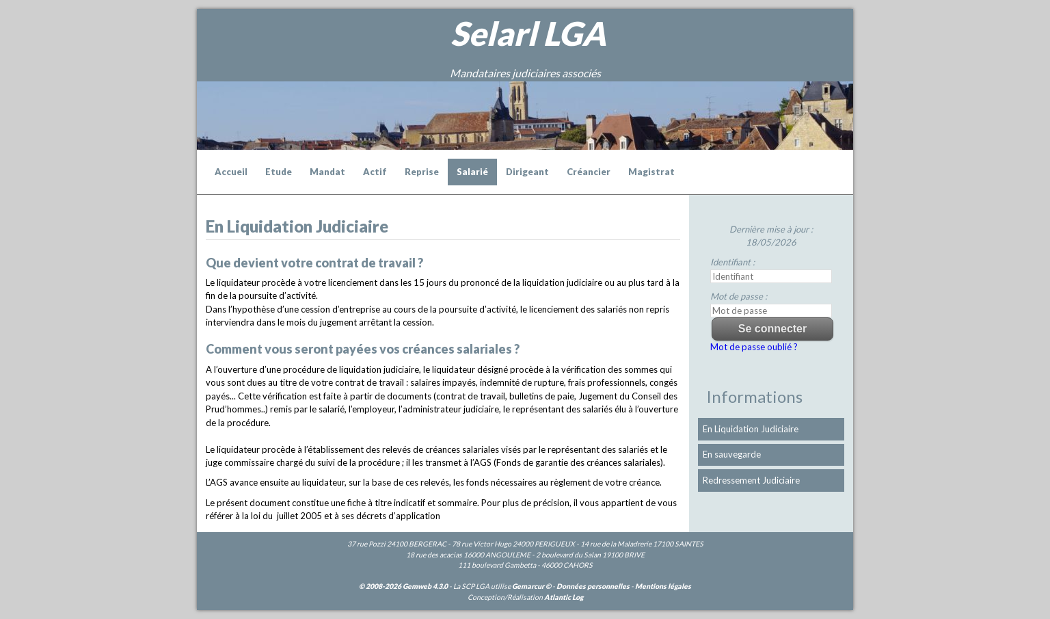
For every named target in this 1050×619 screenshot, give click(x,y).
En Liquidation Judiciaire (750, 428)
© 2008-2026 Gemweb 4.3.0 (403, 586)
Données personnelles (593, 586)
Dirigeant (527, 171)
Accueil (231, 171)
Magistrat (651, 171)
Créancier (588, 171)
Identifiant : (732, 261)
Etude (278, 171)
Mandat (327, 171)
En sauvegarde (732, 454)
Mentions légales (663, 586)
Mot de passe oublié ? (754, 346)
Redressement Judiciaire (751, 480)
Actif (375, 171)
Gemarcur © (531, 586)
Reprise (422, 171)
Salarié (472, 171)
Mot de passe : (738, 296)
